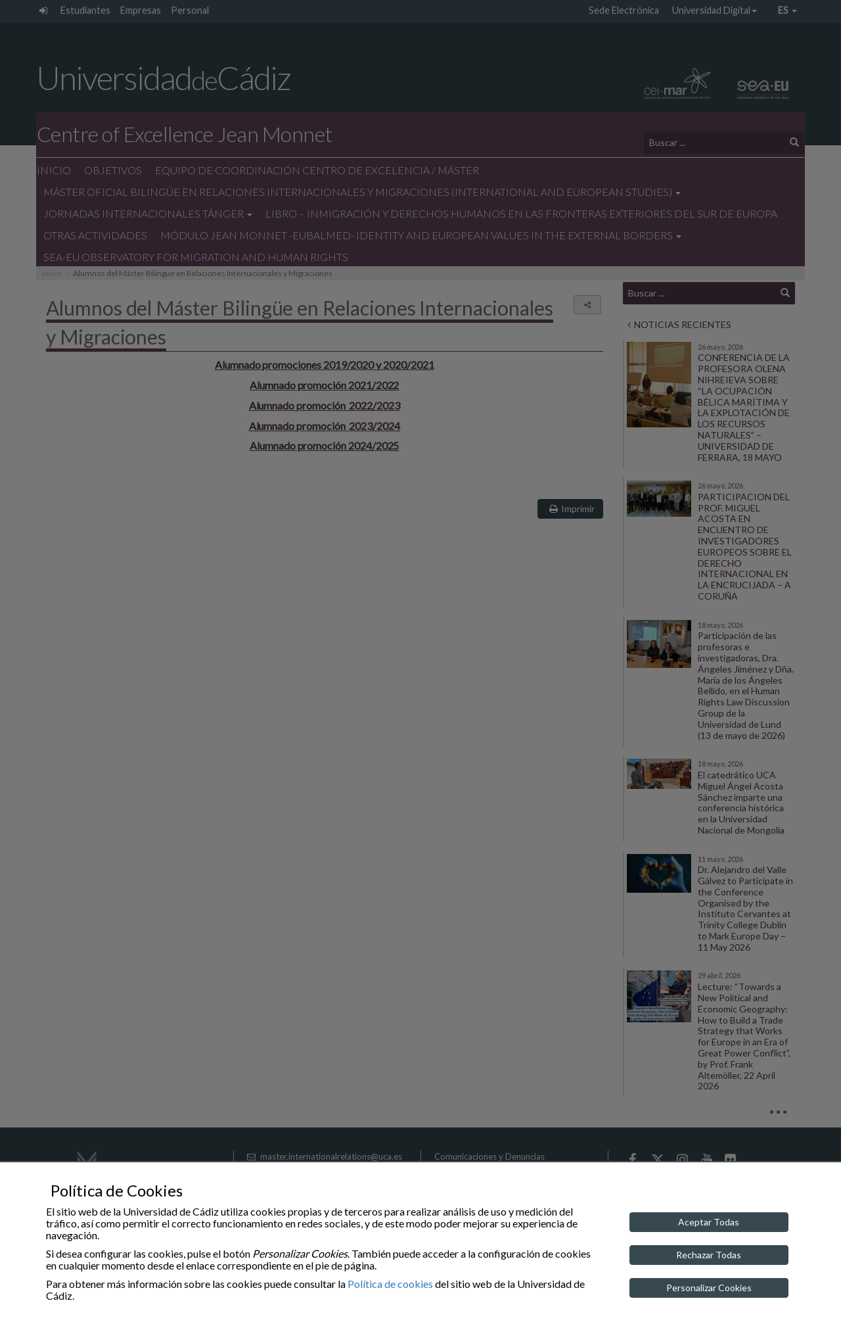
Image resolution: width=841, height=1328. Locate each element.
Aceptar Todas (708, 1221)
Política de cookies (390, 1283)
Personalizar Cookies (709, 1287)
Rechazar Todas (708, 1254)
